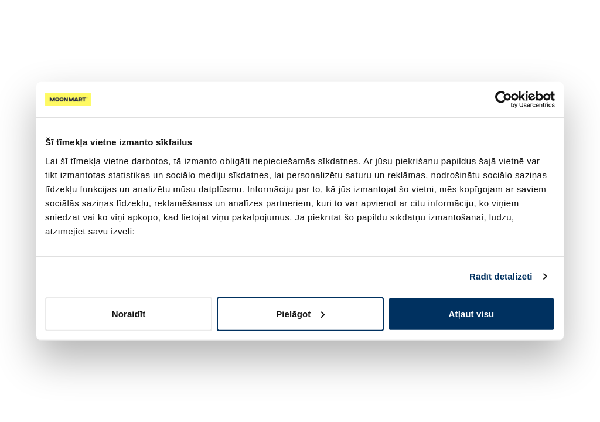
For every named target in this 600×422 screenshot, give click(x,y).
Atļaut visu (472, 313)
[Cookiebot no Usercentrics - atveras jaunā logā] (503, 99)
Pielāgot (300, 313)
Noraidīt (128, 313)
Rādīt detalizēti (500, 276)
